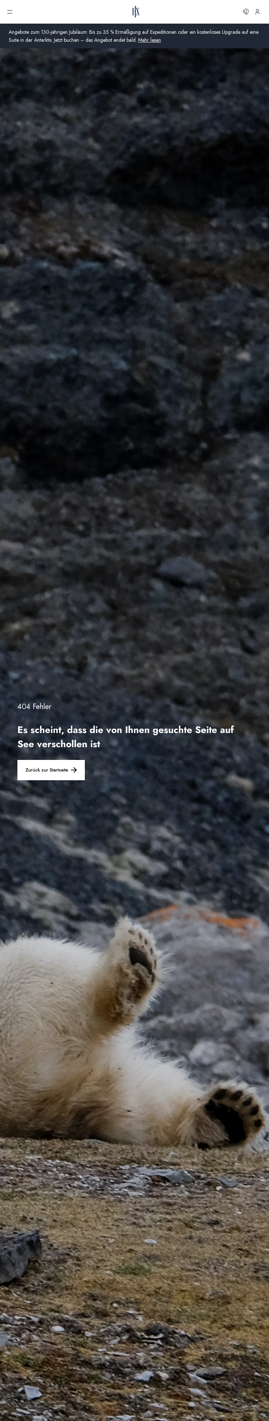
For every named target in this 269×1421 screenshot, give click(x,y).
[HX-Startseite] (136, 11)
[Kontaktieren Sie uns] (245, 11)
